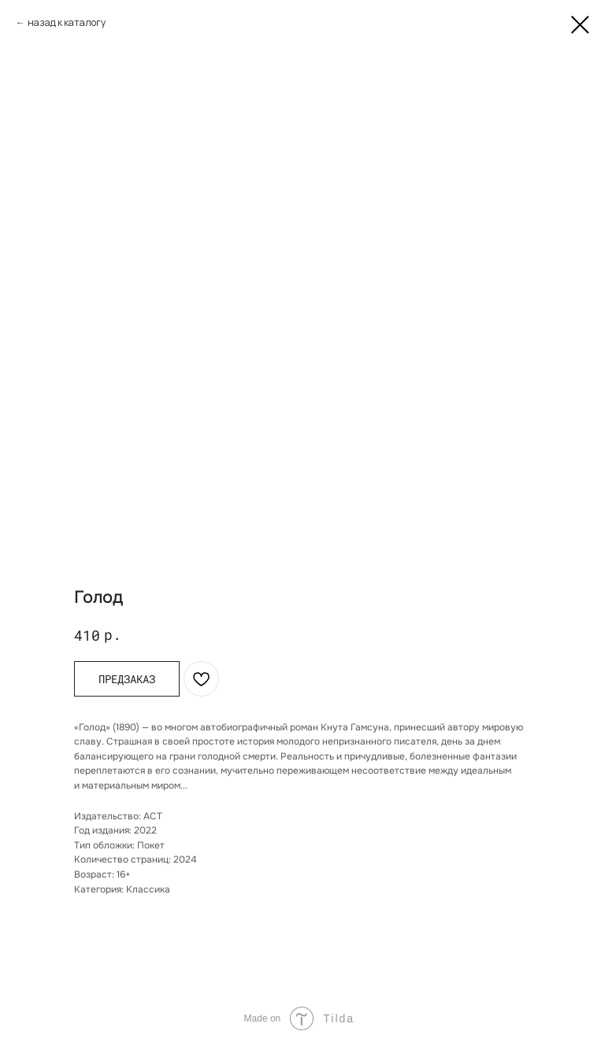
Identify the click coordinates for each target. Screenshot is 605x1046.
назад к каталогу (67, 22)
